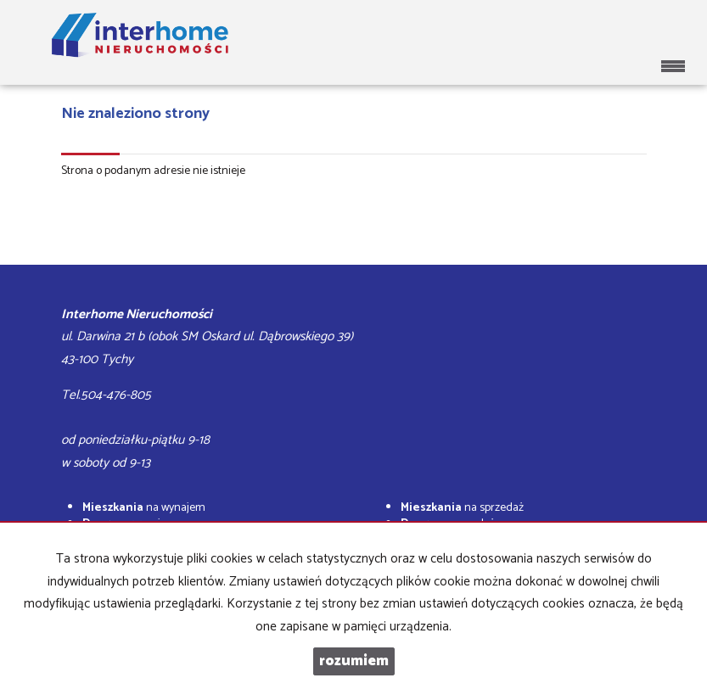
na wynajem (143, 508)
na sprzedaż (462, 508)
